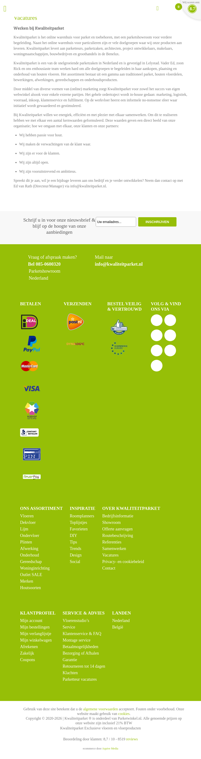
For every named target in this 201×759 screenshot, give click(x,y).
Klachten (70, 672)
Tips (73, 542)
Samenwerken (114, 548)
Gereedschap (31, 561)
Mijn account (31, 620)
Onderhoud (29, 555)
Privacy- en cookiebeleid (123, 561)
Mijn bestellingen (34, 627)
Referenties (111, 542)
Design (76, 555)
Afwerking (29, 548)
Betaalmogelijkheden (80, 646)
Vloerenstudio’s (76, 620)
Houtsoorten (30, 587)
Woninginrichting (35, 568)
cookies (124, 714)
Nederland (121, 620)
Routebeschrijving (117, 535)
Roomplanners (82, 516)
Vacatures (110, 555)
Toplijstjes (78, 522)
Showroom (111, 522)
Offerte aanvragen (117, 529)
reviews (132, 739)
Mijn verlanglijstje (35, 633)
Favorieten (79, 529)
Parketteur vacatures (80, 679)
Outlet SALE (31, 574)
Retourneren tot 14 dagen (84, 666)
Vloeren (27, 516)
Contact (108, 568)
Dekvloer (28, 522)
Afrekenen (29, 646)
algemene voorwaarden (100, 709)
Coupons (27, 659)
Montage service (76, 640)
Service (69, 627)
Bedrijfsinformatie (117, 516)
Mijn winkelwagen (36, 640)
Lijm (24, 529)
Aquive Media (110, 748)
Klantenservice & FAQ (82, 633)
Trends (75, 548)
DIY (73, 535)
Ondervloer (29, 535)
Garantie (70, 659)
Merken (26, 581)
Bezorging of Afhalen (81, 653)
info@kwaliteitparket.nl (119, 264)
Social (75, 561)
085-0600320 (48, 264)
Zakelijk (27, 653)
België (117, 627)
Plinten (26, 542)
